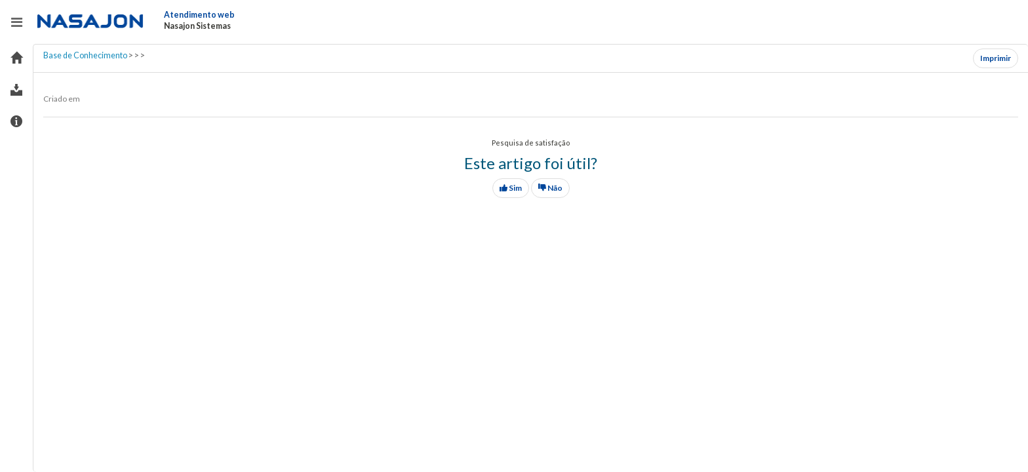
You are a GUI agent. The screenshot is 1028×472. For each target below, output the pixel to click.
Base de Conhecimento (85, 55)
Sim (511, 188)
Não (550, 188)
